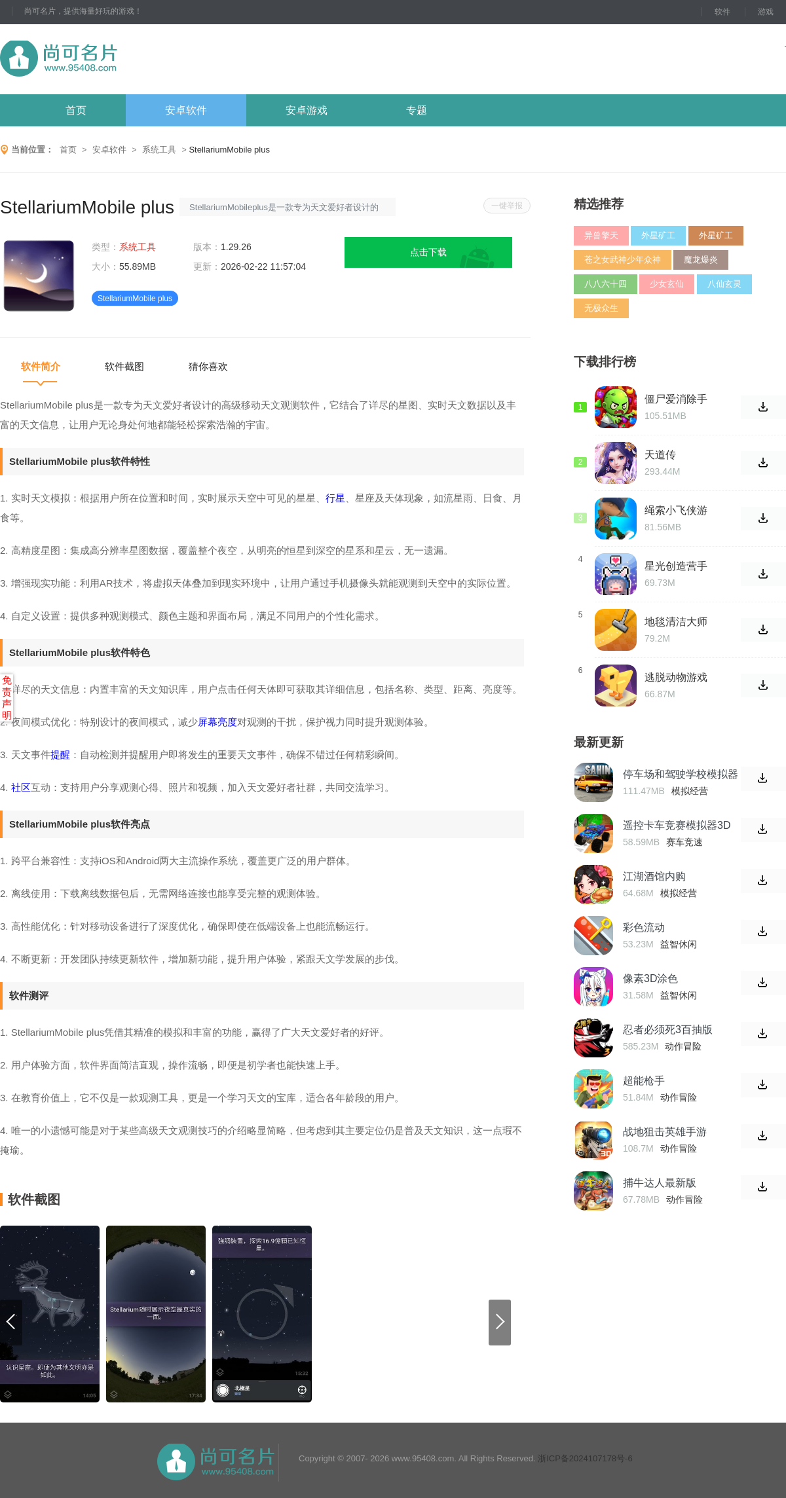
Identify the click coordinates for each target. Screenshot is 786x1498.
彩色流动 (644, 927)
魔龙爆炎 (701, 260)
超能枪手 (644, 1080)
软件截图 (124, 366)
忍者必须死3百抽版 (668, 1029)
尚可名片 (130, 59)
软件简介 (40, 366)
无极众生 (601, 308)
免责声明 (7, 697)
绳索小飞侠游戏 (676, 511)
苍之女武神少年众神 (622, 260)
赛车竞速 (684, 842)
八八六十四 (605, 284)
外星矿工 (658, 235)
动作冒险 (683, 1046)
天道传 (660, 454)
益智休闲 (678, 944)
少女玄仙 (667, 284)
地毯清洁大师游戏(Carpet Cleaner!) (676, 622)
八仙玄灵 (724, 284)
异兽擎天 (601, 235)
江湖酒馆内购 (654, 876)
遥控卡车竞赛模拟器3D (676, 825)
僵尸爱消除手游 (676, 399)
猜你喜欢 (208, 366)
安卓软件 (186, 110)
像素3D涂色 (650, 978)
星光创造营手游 (676, 566)
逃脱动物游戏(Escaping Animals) (676, 678)
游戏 (766, 11)
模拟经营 (689, 791)
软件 (722, 11)
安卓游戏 (307, 110)
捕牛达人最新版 (659, 1182)
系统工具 (159, 150)
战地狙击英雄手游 (665, 1131)
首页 (76, 110)
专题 (416, 110)
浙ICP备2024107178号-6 (585, 1458)
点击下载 (428, 252)
